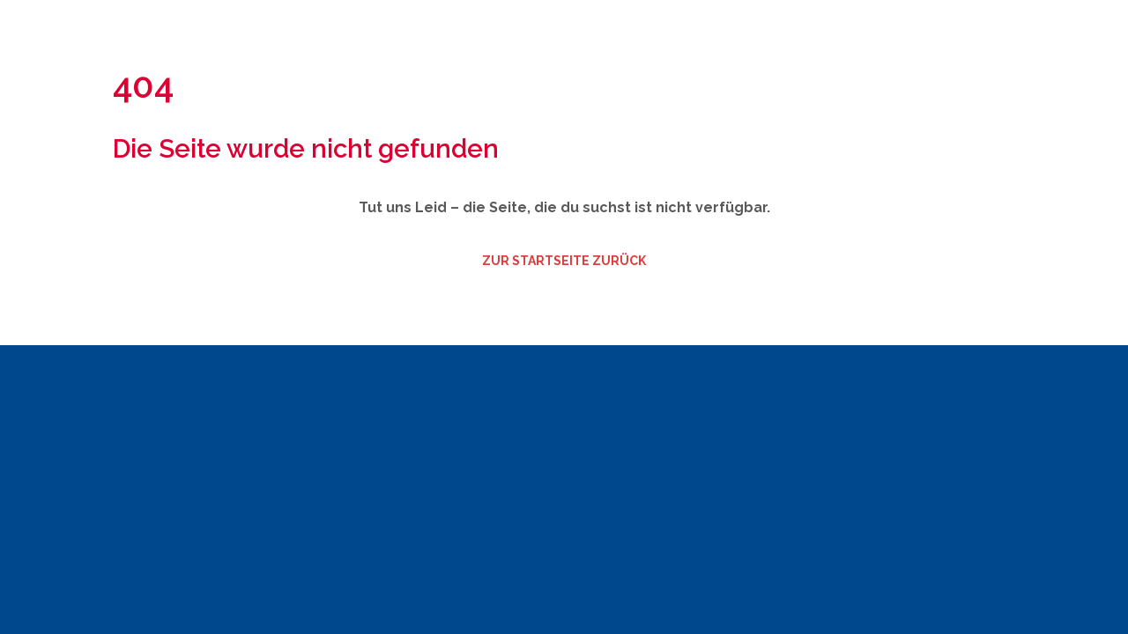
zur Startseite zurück (564, 261)
